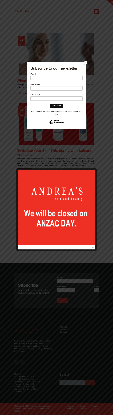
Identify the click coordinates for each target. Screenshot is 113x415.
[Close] (85, 63)
